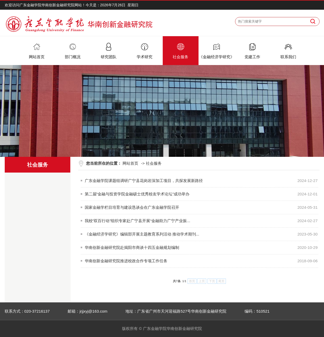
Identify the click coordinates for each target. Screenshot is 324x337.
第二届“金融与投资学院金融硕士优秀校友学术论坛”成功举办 (137, 194)
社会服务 (154, 163)
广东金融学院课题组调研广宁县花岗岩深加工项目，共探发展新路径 (144, 180)
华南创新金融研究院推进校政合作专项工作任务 (126, 261)
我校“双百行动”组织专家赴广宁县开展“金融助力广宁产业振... (137, 220)
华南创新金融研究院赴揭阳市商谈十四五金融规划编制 (132, 247)
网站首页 (130, 163)
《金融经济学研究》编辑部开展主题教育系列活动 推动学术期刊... (142, 234)
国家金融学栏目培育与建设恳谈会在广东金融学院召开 (132, 207)
